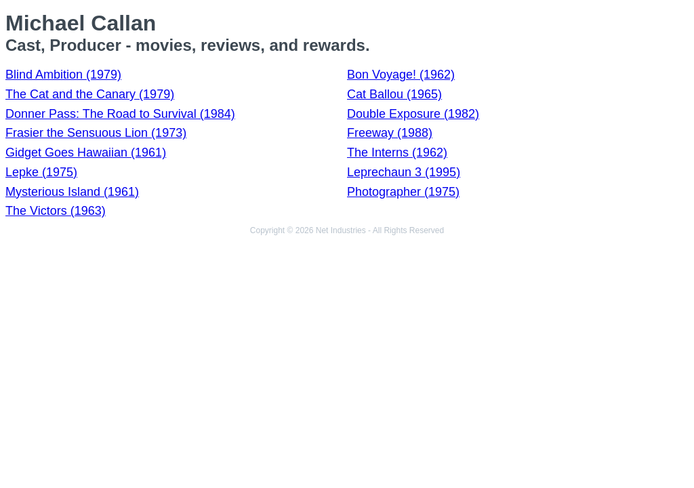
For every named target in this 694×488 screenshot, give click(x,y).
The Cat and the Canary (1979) (89, 94)
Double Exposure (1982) (413, 114)
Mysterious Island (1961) (72, 192)
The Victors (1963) (55, 211)
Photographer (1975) (403, 192)
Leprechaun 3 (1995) (403, 172)
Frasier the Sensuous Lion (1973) (95, 133)
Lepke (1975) (41, 172)
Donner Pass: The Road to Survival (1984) (120, 114)
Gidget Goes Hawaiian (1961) (85, 152)
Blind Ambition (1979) (63, 74)
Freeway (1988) (389, 133)
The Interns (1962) (397, 152)
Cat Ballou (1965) (394, 94)
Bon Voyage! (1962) (401, 74)
